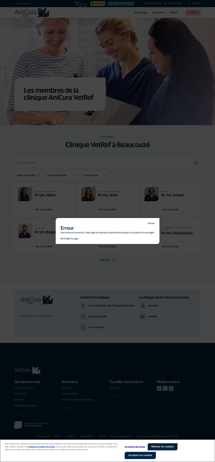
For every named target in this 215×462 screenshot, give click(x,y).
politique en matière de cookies (41, 447)
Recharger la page (69, 238)
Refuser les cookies (162, 446)
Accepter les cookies (140, 455)
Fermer (151, 223)
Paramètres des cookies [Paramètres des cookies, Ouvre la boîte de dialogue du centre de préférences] (135, 447)
